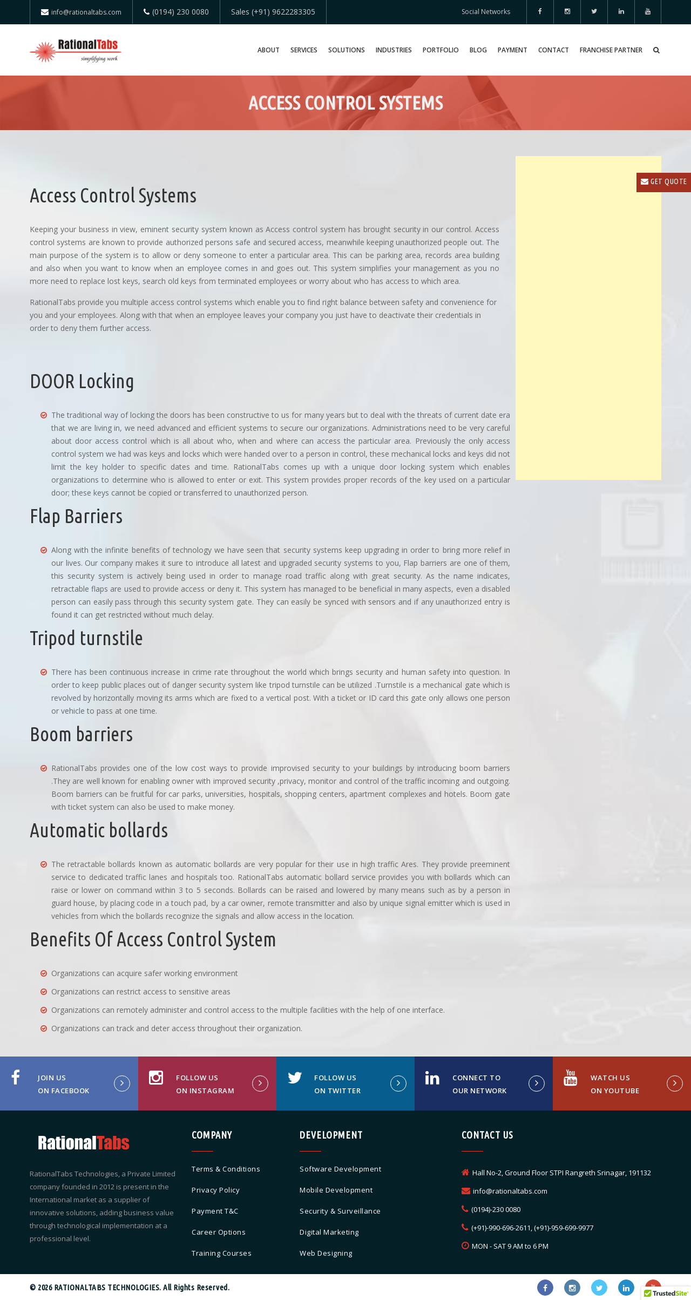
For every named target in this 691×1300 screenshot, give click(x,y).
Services (303, 50)
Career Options (219, 1232)
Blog (478, 50)
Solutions (346, 50)
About (269, 50)
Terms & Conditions (226, 1169)
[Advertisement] (588, 318)
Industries (394, 50)
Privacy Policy (216, 1190)
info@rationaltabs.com (86, 12)
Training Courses (222, 1253)
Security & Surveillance (340, 1211)
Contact (553, 50)
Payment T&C (215, 1211)
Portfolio (441, 50)
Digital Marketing (329, 1232)
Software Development (340, 1169)
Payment (512, 50)
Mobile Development (336, 1190)
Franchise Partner (611, 50)
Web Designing (326, 1253)
